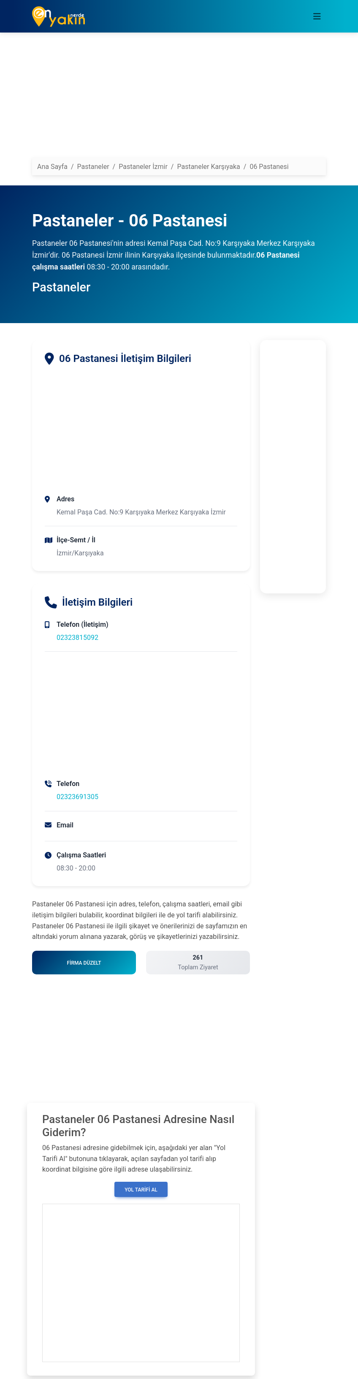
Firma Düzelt (84, 963)
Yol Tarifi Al (141, 1190)
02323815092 (77, 638)
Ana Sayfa (52, 167)
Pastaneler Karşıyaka (208, 167)
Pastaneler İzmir (143, 167)
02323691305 (77, 797)
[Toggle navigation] (317, 16)
